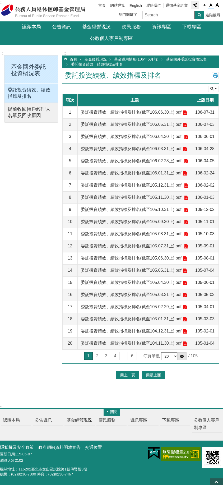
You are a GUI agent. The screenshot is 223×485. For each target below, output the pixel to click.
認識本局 (31, 26)
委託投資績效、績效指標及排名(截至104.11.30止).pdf (131, 343)
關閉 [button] (114, 412)
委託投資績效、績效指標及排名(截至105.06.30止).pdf (131, 258)
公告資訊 (61, 26)
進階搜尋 (213, 15)
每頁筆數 (151, 356)
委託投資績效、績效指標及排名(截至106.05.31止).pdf (131, 124)
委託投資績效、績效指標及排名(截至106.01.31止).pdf (131, 173)
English (135, 5)
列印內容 (215, 75)
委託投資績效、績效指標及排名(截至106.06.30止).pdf (131, 112)
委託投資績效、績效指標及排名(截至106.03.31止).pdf (131, 148)
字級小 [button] (204, 5)
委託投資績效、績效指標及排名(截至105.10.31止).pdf (132, 209)
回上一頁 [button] (127, 375)
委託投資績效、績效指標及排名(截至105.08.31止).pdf (132, 234)
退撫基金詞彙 (177, 5)
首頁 (102, 5)
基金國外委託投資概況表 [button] (28, 70)
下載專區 (191, 26)
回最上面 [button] (153, 375)
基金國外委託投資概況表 (186, 59)
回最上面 (216, 481)
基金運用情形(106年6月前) (136, 59)
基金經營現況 (96, 26)
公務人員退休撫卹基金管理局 (46, 10)
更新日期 (7, 454)
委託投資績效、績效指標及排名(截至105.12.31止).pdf (132, 185)
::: (4, 53)
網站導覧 (117, 5)
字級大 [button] (217, 5)
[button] (182, 356)
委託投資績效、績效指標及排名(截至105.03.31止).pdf (131, 294)
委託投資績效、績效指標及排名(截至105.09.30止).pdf (132, 221)
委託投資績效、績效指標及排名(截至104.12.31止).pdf (131, 331)
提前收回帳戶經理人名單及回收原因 (29, 112)
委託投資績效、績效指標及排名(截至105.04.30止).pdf (131, 282)
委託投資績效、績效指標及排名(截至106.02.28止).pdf (132, 161)
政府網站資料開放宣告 (59, 447)
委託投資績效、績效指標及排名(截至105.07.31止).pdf (132, 246)
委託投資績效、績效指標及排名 (29, 93)
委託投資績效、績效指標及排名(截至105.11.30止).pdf (132, 197)
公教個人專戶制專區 (111, 38)
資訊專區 (161, 26)
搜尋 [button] (199, 15)
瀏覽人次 (7, 460)
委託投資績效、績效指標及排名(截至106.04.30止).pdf (132, 136)
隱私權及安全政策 (17, 447)
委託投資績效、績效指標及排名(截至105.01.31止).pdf (131, 319)
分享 (195, 5)
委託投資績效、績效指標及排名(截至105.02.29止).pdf (131, 306)
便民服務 (131, 26)
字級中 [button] (211, 5)
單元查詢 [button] (213, 89)
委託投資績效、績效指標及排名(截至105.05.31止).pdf (131, 270)
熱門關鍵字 (128, 14)
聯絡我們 (153, 5)
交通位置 (93, 447)
